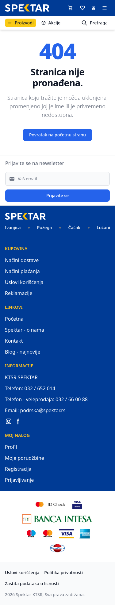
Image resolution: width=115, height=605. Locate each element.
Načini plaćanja (22, 271)
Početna (14, 318)
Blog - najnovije (22, 351)
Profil (11, 447)
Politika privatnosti (63, 572)
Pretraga (94, 23)
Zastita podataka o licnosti (32, 583)
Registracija (18, 469)
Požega (44, 227)
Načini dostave (22, 260)
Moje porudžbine (24, 458)
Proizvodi (20, 23)
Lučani (103, 227)
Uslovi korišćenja (24, 282)
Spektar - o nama (24, 329)
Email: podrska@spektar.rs (35, 410)
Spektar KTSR (29, 594)
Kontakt (14, 340)
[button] (82, 7)
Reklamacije (19, 293)
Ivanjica (13, 227)
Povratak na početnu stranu (57, 135)
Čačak (74, 227)
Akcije (50, 23)
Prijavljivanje (19, 480)
